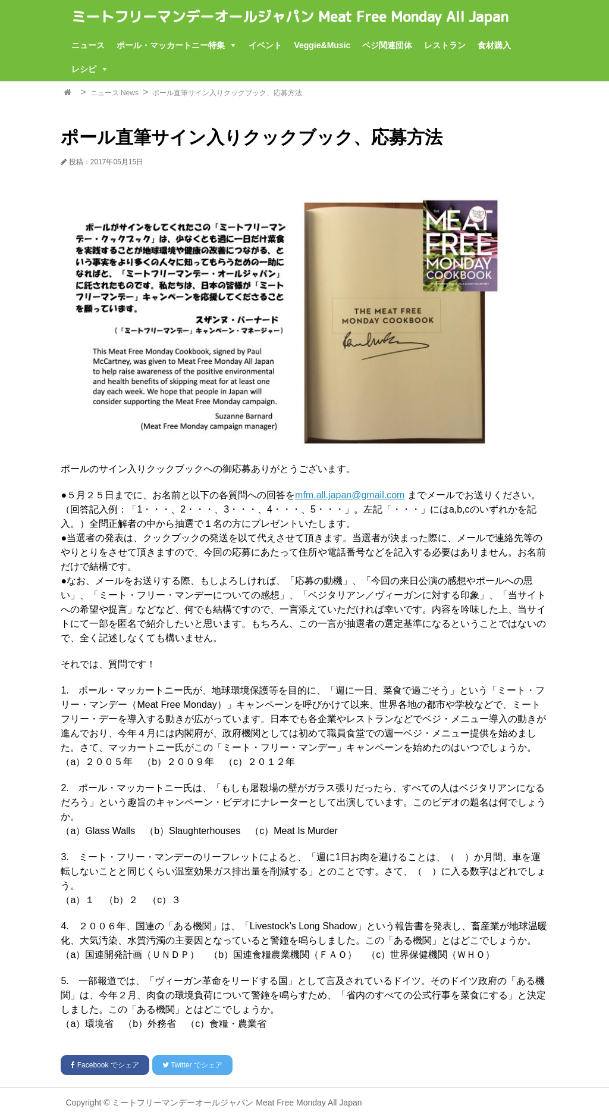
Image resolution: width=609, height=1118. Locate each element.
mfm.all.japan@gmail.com (349, 495)
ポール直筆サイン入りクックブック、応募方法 (227, 93)
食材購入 (494, 45)
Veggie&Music (322, 45)
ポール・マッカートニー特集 (171, 45)
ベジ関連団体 (387, 45)
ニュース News (114, 93)
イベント (265, 45)
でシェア (105, 1065)
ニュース (88, 45)
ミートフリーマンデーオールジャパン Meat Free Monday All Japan (289, 17)
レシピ (83, 69)
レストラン (445, 45)
